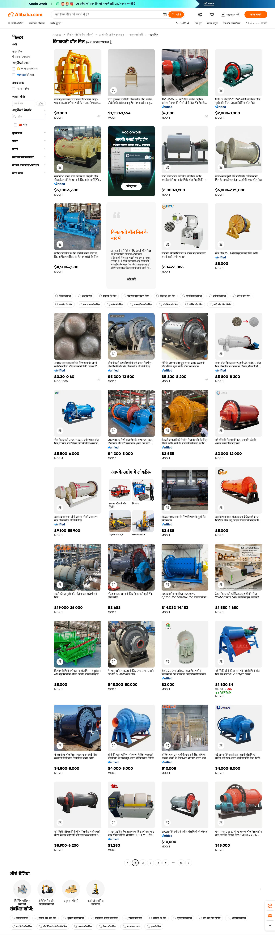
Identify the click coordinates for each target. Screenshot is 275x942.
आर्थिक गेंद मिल (157, 918)
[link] (270, 906)
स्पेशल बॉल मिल (133, 918)
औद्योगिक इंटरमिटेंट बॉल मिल (53, 926)
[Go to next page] (188, 862)
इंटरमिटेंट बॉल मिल (22, 926)
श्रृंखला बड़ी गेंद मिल (73, 918)
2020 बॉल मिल (83, 926)
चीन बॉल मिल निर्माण (209, 918)
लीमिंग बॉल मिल (193, 304)
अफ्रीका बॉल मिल (237, 918)
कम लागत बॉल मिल (89, 304)
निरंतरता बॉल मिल (165, 296)
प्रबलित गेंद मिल (63, 304)
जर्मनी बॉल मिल (217, 296)
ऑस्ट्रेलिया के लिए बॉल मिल (104, 918)
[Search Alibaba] (107, 14)
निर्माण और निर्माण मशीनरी (80, 34)
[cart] (212, 15)
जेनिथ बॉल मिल (241, 296)
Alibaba (57, 34)
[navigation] (29, 449)
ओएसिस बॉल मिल (168, 304)
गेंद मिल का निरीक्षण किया (136, 296)
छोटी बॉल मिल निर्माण (220, 304)
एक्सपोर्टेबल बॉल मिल (141, 304)
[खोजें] (176, 14)
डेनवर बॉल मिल (107, 926)
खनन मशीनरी (136, 34)
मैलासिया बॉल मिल (192, 296)
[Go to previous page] (127, 862)
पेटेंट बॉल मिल (63, 296)
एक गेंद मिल (85, 296)
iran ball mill (131, 926)
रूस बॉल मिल (20, 918)
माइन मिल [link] (153, 34)
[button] (164, 14)
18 (181, 862)
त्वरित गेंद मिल (115, 304)
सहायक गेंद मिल (107, 296)
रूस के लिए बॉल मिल (45, 918)
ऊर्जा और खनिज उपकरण (111, 34)
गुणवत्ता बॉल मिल (182, 918)
